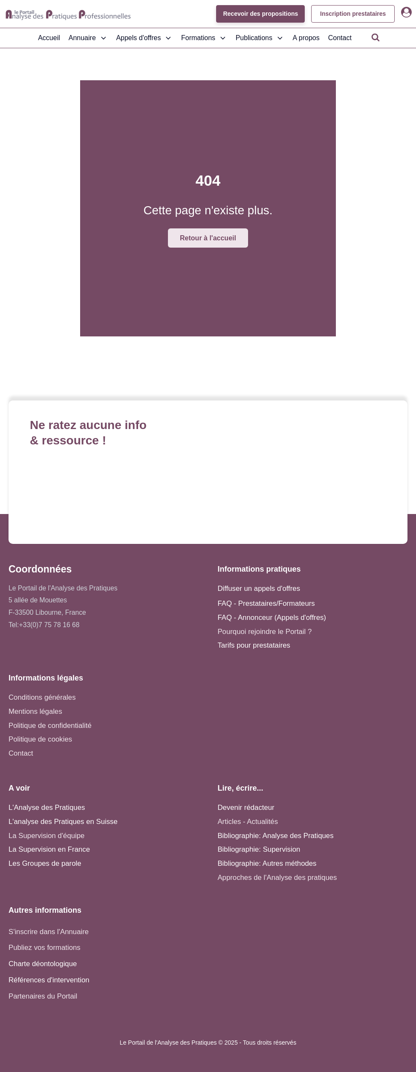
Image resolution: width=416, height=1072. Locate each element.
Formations (204, 38)
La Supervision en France (49, 849)
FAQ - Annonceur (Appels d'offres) (271, 617)
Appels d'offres (144, 38)
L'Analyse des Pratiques (47, 807)
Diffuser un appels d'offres (258, 588)
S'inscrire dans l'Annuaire (49, 932)
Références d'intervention (49, 980)
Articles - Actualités (247, 822)
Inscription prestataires (353, 13)
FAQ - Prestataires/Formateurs (266, 603)
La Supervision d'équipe (46, 836)
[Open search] (375, 37)
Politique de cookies (40, 739)
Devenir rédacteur (245, 807)
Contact (340, 37)
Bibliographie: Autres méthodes (266, 863)
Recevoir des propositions (260, 13)
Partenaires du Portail (44, 996)
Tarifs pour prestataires (253, 645)
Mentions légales (35, 711)
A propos (306, 37)
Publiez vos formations (45, 947)
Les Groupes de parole (45, 863)
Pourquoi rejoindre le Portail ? (264, 632)
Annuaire (88, 38)
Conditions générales (42, 697)
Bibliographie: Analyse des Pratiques (275, 836)
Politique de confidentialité (50, 725)
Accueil (49, 37)
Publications (260, 38)
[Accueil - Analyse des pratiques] (68, 14)
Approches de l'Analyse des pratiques (277, 877)
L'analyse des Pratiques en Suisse (63, 822)
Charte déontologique (43, 964)
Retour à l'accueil (208, 238)
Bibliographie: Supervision (258, 849)
